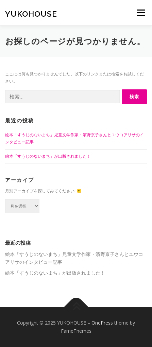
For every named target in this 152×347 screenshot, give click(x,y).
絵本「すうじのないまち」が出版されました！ (48, 156)
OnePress (102, 322)
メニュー (141, 13)
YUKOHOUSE (31, 13)
